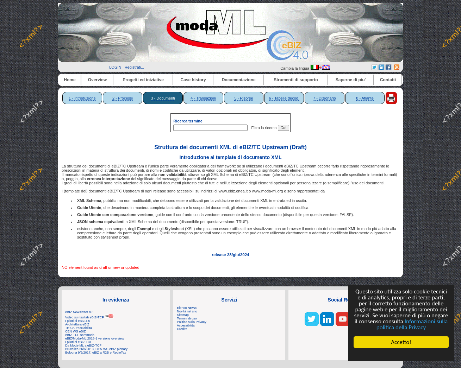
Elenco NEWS (187, 308)
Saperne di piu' (351, 79)
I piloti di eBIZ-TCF (78, 342)
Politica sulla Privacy (191, 322)
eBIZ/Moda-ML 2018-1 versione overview (94, 338)
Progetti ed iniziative (143, 79)
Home (69, 79)
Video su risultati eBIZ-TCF (89, 317)
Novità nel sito (187, 311)
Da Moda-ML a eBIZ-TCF (83, 345)
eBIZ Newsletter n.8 (79, 312)
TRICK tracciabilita (78, 328)
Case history (193, 79)
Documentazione (239, 79)
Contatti (388, 79)
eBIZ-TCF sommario (79, 335)
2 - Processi (122, 98)
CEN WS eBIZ (75, 331)
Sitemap (183, 315)
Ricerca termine (188, 121)
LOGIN (115, 67)
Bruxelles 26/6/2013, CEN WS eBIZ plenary (96, 349)
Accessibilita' (186, 325)
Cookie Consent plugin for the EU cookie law (401, 354)
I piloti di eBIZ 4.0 (77, 321)
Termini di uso (187, 318)
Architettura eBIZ (77, 324)
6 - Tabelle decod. (284, 98)
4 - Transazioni (203, 98)
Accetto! (401, 342)
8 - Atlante (365, 98)
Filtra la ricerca (262, 128)
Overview (97, 79)
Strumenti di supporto (296, 79)
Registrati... (134, 67)
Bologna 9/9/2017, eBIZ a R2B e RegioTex (95, 352)
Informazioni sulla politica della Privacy (412, 324)
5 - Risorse (243, 98)
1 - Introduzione (82, 98)
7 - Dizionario (324, 98)
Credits (182, 329)
